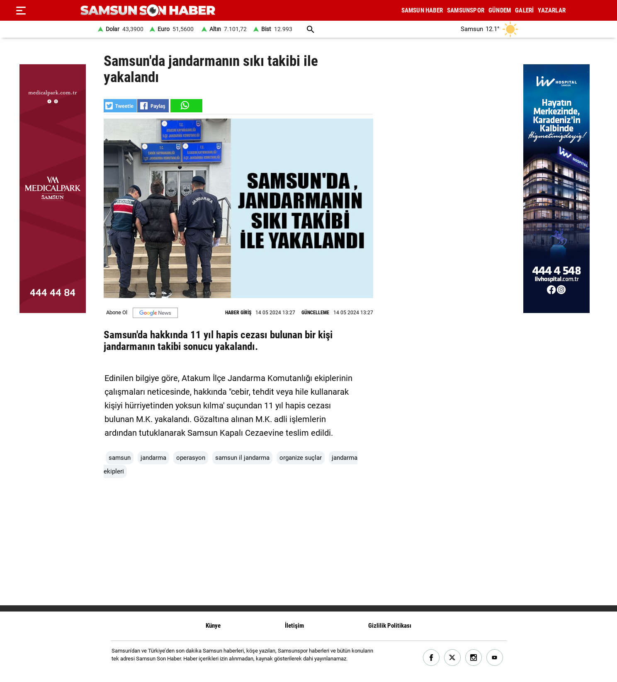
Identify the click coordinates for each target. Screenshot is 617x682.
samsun (120, 457)
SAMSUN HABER (422, 10)
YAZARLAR (552, 10)
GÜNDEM (499, 10)
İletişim (294, 625)
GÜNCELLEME (315, 313)
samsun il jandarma (242, 457)
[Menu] (20, 10)
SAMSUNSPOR (465, 10)
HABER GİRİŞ (238, 313)
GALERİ (524, 10)
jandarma (153, 457)
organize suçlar (300, 457)
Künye (213, 625)
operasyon (190, 457)
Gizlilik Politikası (389, 625)
